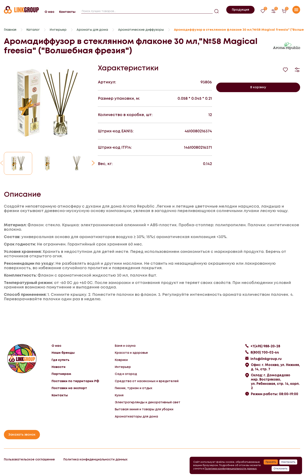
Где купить (60, 360)
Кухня (119, 395)
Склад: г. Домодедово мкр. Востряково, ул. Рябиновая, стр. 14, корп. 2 (275, 381)
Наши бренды (63, 353)
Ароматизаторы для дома (136, 416)
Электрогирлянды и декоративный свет (147, 402)
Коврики (121, 360)
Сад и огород (126, 374)
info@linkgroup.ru (266, 359)
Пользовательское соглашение (29, 459)
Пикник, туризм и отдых (133, 388)
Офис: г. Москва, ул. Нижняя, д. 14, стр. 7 (275, 367)
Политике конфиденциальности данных (231, 468)
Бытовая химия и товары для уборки (144, 409)
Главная (10, 30)
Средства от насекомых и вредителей (147, 381)
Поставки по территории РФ (75, 381)
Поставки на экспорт (69, 388)
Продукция (240, 10)
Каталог (33, 30)
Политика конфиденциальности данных (95, 459)
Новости (59, 367)
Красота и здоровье (131, 353)
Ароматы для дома (92, 30)
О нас (49, 12)
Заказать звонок (21, 434)
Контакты (67, 12)
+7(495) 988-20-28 (265, 346)
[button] (93, 163)
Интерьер (58, 30)
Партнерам (61, 374)
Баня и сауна (125, 346)
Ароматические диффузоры (141, 30)
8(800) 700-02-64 (264, 352)
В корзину (258, 87)
